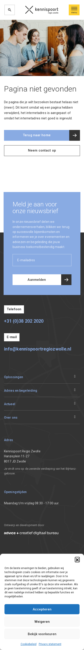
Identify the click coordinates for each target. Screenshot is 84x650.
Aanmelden (37, 280)
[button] (77, 559)
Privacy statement (50, 644)
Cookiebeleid (29, 644)
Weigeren (42, 622)
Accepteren (42, 609)
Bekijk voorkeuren (42, 634)
